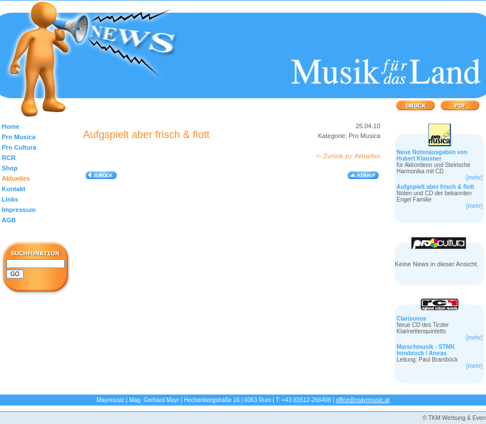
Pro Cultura (19, 147)
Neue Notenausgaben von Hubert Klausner (432, 155)
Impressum (19, 209)
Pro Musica (19, 136)
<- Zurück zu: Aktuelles (348, 156)
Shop (10, 168)
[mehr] (474, 177)
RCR (9, 157)
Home (11, 126)
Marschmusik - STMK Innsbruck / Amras (426, 350)
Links (10, 199)
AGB (9, 220)
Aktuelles (16, 178)
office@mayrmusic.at (363, 400)
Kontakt (13, 188)
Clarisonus (412, 318)
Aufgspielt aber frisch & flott (435, 187)
